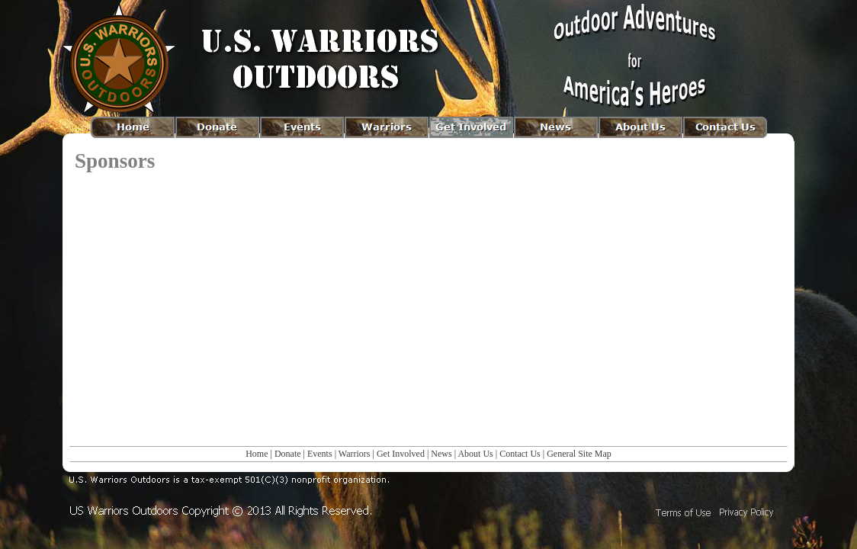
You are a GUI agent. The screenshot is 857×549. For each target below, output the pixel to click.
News (441, 453)
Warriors (355, 453)
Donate (287, 453)
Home (257, 453)
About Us (475, 453)
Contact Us (520, 453)
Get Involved (401, 453)
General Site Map (579, 453)
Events (319, 453)
